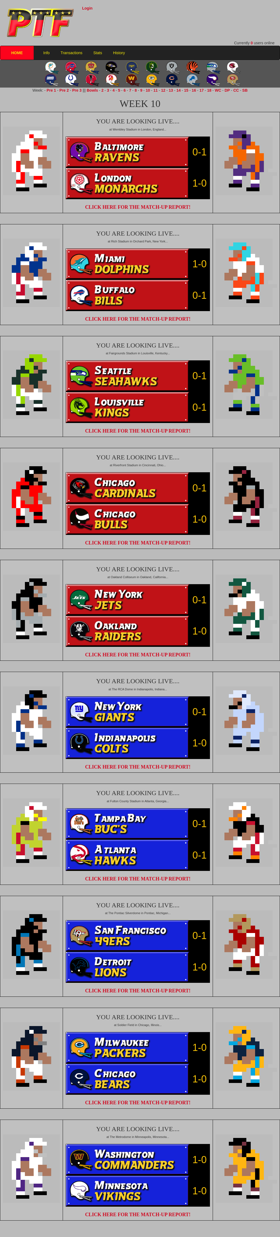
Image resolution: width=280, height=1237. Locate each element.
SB (244, 90)
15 (186, 90)
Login (87, 8)
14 (179, 90)
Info (46, 53)
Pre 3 (77, 90)
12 (163, 90)
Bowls (92, 90)
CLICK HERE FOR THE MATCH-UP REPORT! (137, 207)
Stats (97, 53)
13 (171, 90)
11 (155, 90)
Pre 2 (64, 90)
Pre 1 (51, 90)
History (119, 53)
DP (227, 90)
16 (194, 90)
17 (202, 90)
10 (148, 90)
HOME (17, 53)
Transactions (71, 53)
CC (236, 90)
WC (218, 90)
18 (209, 90)
